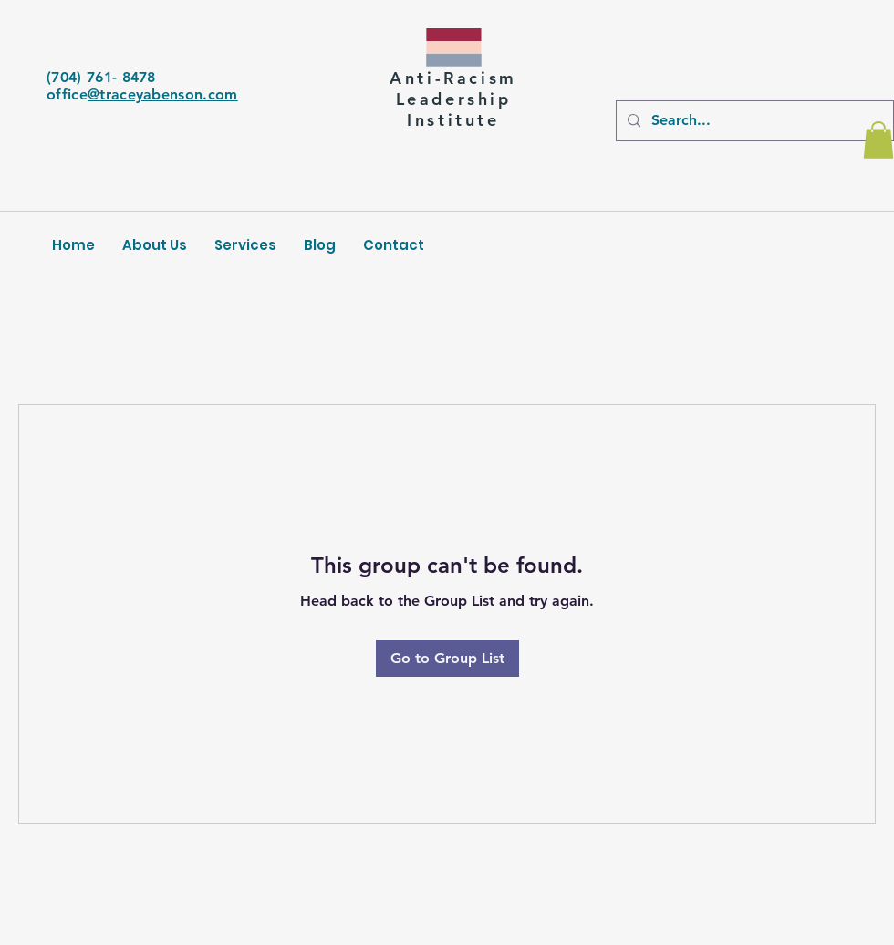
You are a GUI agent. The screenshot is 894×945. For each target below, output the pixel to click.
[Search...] (753, 120)
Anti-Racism (453, 78)
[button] (878, 140)
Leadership (454, 98)
